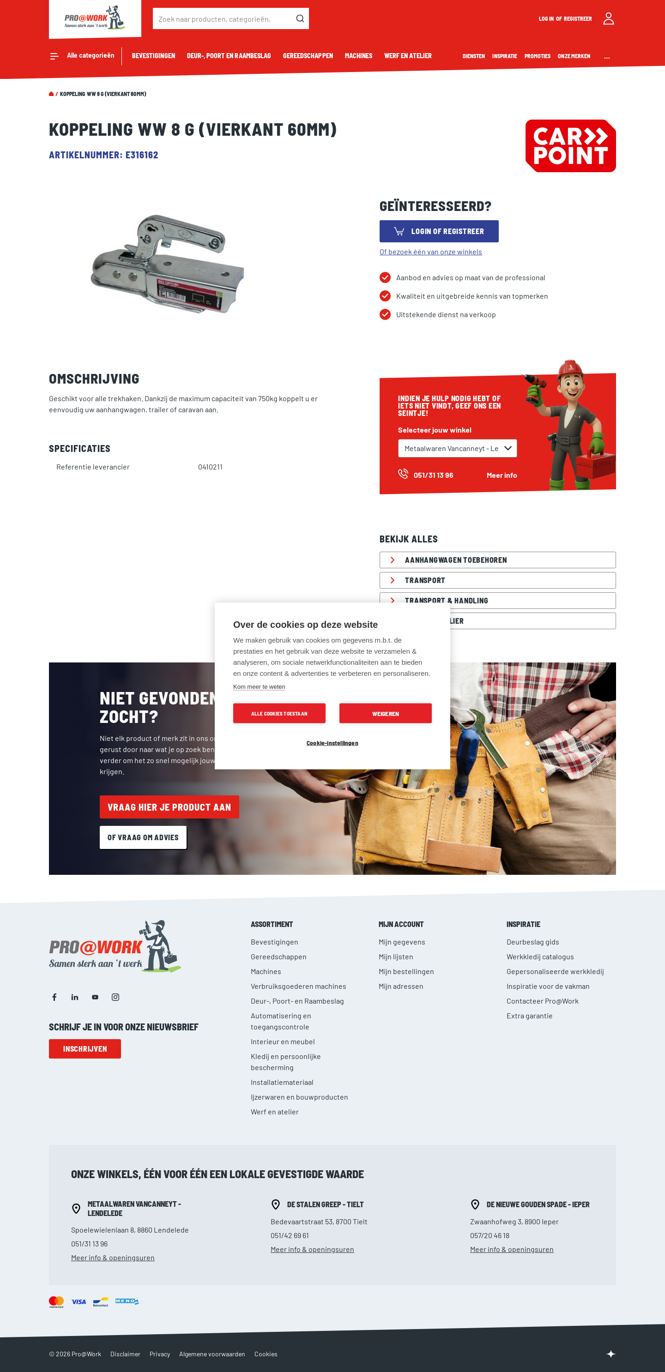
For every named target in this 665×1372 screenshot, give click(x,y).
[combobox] (230, 18)
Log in (547, 18)
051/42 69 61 (290, 1235)
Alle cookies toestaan (279, 713)
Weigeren (385, 713)
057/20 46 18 (489, 1235)
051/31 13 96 (89, 1243)
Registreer (578, 18)
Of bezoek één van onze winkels (431, 251)
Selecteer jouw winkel (435, 429)
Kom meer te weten (259, 686)
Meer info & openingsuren (113, 1257)
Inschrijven (85, 1048)
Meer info (502, 474)
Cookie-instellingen (332, 742)
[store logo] (95, 18)
